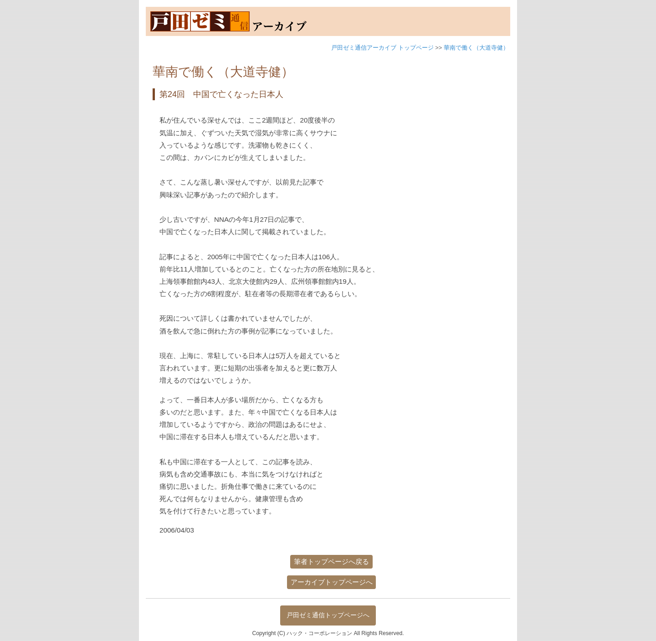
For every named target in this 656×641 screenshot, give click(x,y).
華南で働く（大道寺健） (476, 47)
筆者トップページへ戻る (331, 561)
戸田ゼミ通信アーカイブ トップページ (382, 47)
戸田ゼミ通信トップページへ (328, 615)
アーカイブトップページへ (332, 582)
